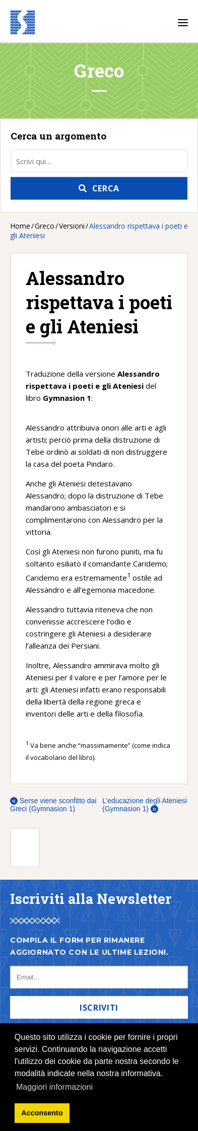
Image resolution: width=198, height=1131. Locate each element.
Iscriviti (99, 1007)
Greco (44, 226)
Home (20, 226)
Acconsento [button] (41, 1113)
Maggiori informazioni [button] (54, 1087)
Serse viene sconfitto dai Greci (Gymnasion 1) (53, 805)
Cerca (105, 188)
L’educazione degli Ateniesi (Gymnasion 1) (144, 805)
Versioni (72, 226)
